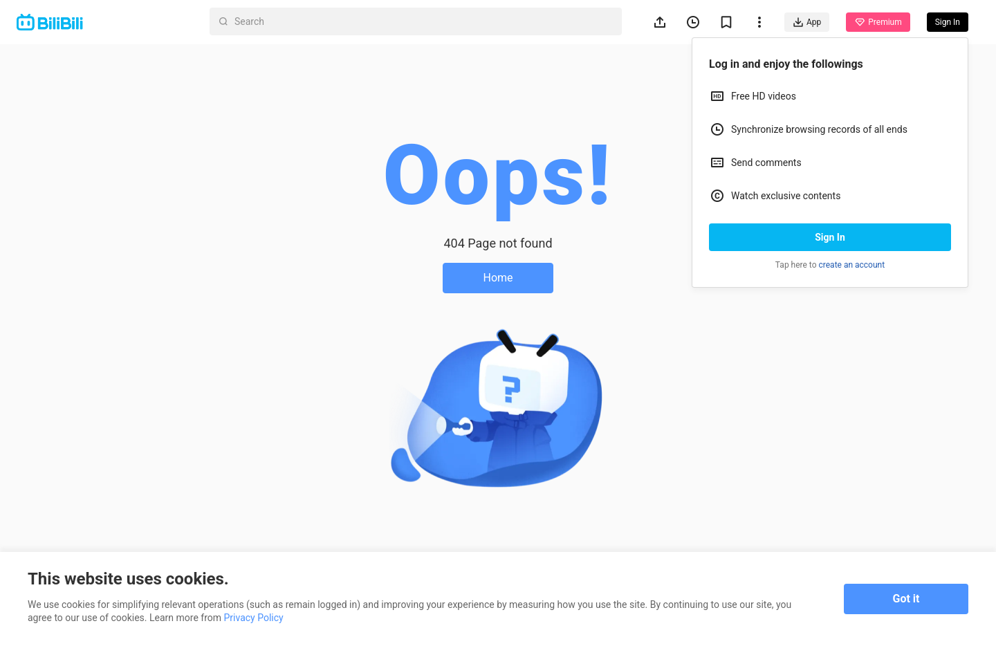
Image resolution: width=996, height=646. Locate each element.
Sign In (830, 237)
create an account (852, 265)
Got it (906, 598)
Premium (877, 22)
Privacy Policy (254, 617)
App (807, 22)
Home (498, 277)
